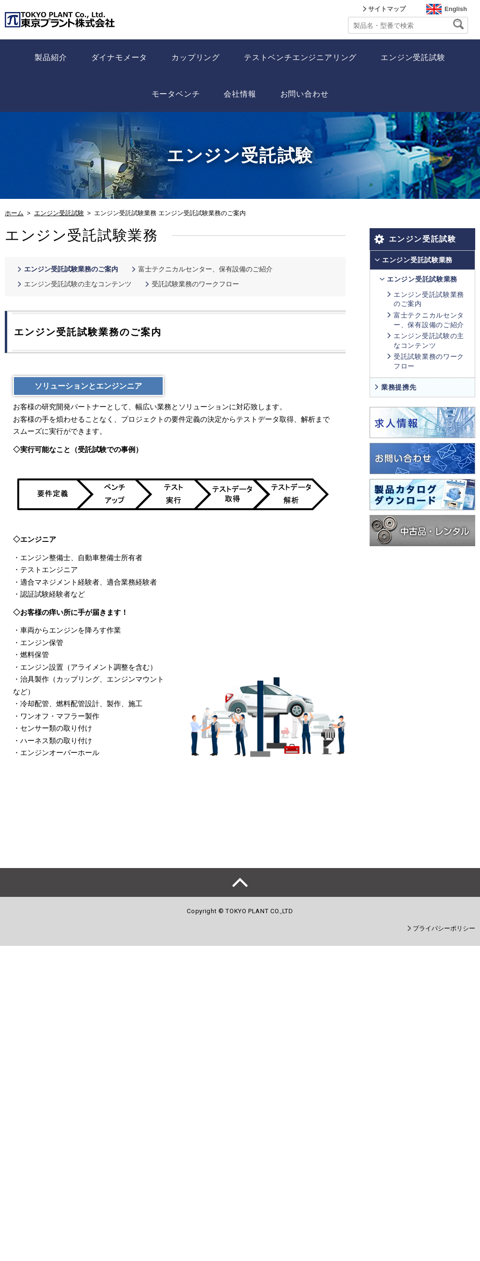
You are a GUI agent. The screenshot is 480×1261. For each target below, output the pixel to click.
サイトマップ (387, 8)
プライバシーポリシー (444, 928)
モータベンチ (176, 94)
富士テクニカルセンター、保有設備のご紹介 (205, 269)
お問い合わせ (304, 94)
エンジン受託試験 (413, 57)
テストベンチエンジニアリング (300, 57)
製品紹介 (51, 57)
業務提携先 (399, 387)
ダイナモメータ (119, 57)
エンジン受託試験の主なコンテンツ (78, 284)
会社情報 (240, 94)
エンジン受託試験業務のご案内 (71, 269)
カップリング (195, 57)
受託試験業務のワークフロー (195, 284)
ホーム (14, 213)
